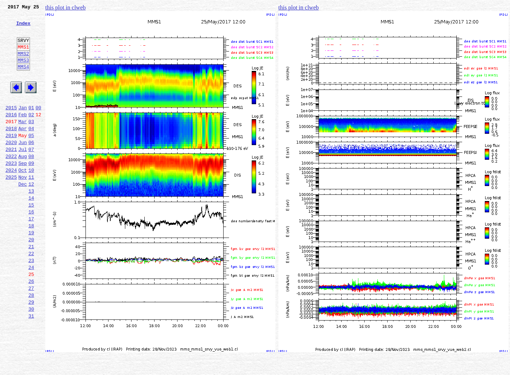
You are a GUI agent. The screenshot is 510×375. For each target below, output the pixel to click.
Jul (22, 173)
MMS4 (23, 78)
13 (31, 221)
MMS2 (23, 63)
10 (31, 197)
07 (31, 173)
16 (31, 245)
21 (31, 286)
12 (31, 213)
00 (38, 125)
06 (31, 165)
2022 (11, 181)
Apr (22, 149)
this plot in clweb (65, 7)
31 (31, 366)
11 (31, 205)
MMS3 (23, 71)
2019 (11, 157)
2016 (11, 133)
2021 (11, 173)
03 (31, 141)
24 (31, 310)
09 (31, 189)
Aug (22, 181)
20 (31, 277)
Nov (22, 205)
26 (31, 326)
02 (31, 133)
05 (31, 157)
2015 (11, 125)
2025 (11, 205)
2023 (11, 189)
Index (23, 27)
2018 (11, 149)
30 (31, 358)
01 (31, 125)
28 (31, 342)
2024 (11, 197)
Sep (22, 189)
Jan (22, 125)
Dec (22, 213)
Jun (22, 165)
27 (31, 334)
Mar (22, 141)
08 (31, 181)
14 (31, 229)
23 (31, 302)
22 (31, 294)
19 (31, 269)
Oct (22, 197)
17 (31, 253)
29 (31, 350)
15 (31, 237)
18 (31, 261)
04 (31, 149)
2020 (11, 165)
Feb (22, 133)
